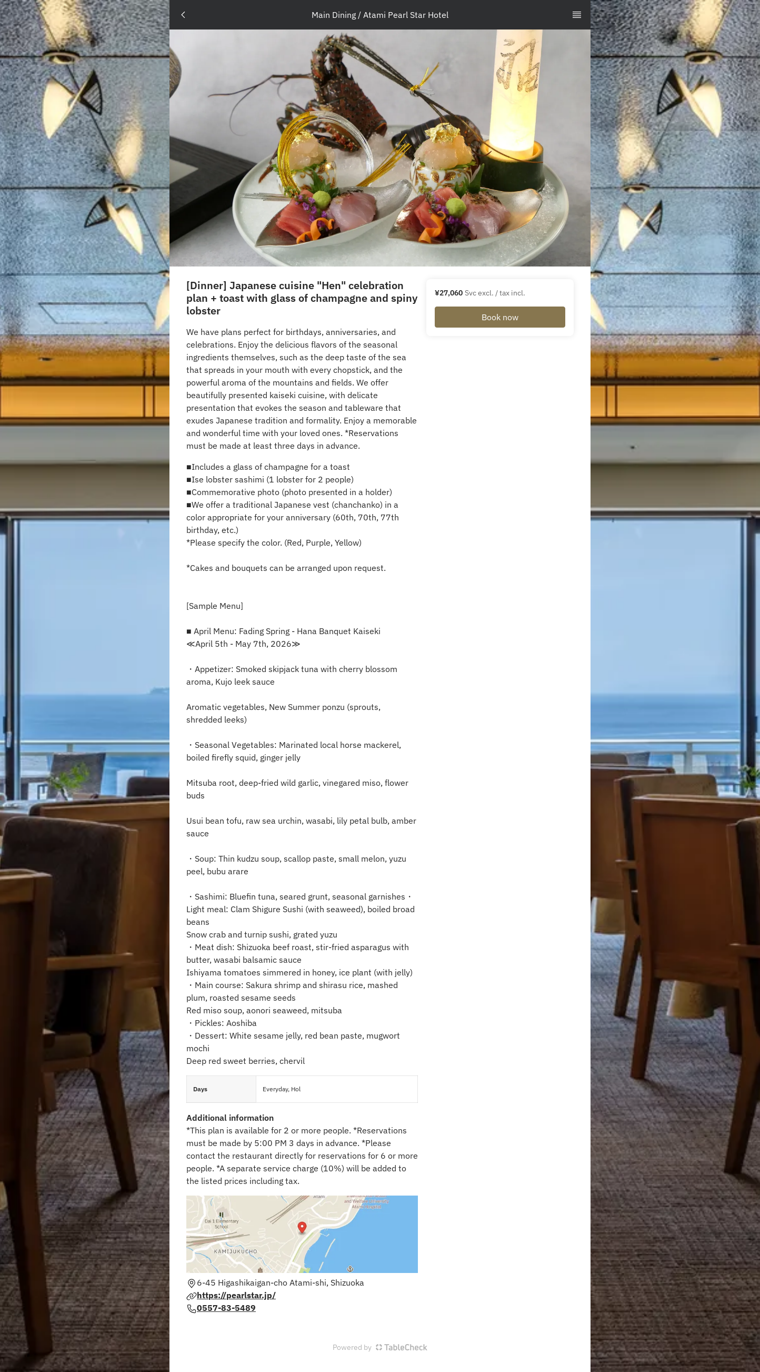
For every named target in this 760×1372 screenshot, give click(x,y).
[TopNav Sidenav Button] (577, 14)
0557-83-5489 (226, 1307)
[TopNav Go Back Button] (183, 14)
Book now (500, 317)
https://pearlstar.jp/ (236, 1295)
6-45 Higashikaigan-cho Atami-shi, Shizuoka (280, 1282)
